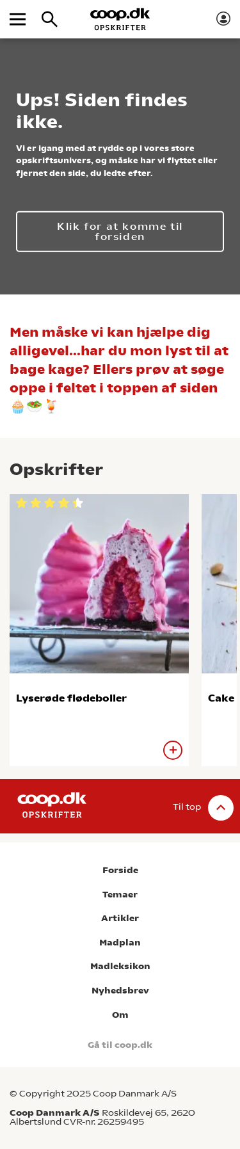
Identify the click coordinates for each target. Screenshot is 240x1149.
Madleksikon (120, 966)
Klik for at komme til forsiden (120, 231)
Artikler (120, 918)
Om (120, 1014)
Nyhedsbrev (120, 990)
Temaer (120, 894)
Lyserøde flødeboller (71, 698)
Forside (120, 870)
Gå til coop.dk (120, 1045)
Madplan (120, 942)
